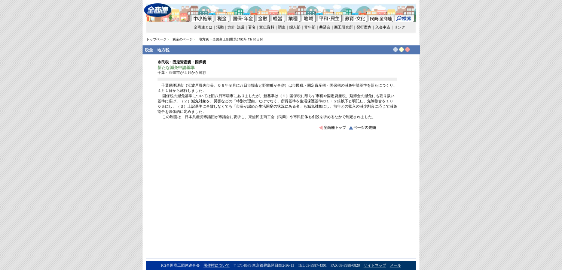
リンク (399, 27)
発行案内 (364, 27)
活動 (220, 27)
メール (395, 265)
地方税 (204, 39)
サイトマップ (375, 265)
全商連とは (203, 27)
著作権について (217, 265)
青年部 (309, 27)
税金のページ (182, 39)
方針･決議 (235, 27)
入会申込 (382, 27)
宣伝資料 (266, 27)
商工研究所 (343, 27)
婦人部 (294, 27)
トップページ (156, 39)
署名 (252, 27)
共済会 (324, 27)
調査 (281, 27)
